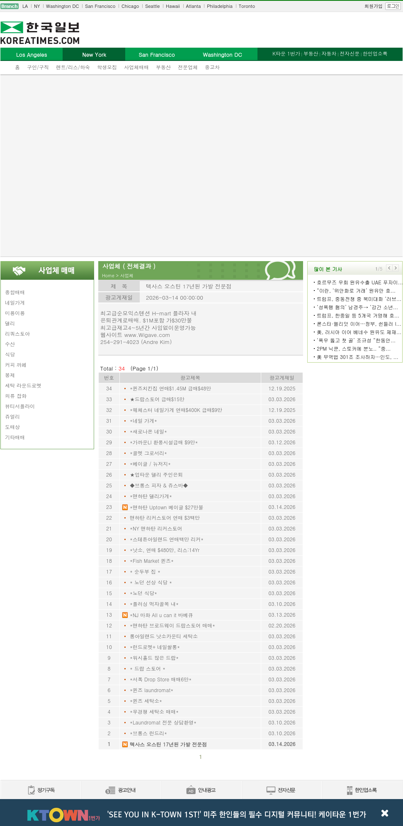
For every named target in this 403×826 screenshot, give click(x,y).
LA (25, 6)
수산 (10, 343)
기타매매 (15, 437)
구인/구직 (38, 66)
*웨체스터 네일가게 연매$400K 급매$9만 (176, 409)
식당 (10, 354)
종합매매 (15, 292)
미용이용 (15, 312)
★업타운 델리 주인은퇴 (156, 474)
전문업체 (188, 66)
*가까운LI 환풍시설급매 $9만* (164, 442)
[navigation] (201, 6)
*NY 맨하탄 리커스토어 (156, 528)
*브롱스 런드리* (148, 732)
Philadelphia (220, 6)
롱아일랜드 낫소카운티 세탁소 (164, 635)
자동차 (328, 53)
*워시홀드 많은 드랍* (154, 657)
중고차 (212, 66)
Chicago (130, 6)
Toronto (247, 6)
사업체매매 (136, 66)
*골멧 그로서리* (148, 452)
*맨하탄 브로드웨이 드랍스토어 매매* (172, 625)
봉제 (10, 374)
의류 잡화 (16, 395)
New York (94, 54)
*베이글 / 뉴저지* (150, 463)
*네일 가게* (143, 420)
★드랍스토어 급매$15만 (157, 398)
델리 (10, 323)
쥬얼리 (12, 416)
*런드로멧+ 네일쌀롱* (155, 646)
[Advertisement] (91, 166)
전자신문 (349, 53)
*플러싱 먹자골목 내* (154, 603)
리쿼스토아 (17, 333)
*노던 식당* (143, 592)
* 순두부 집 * (145, 571)
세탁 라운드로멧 (23, 385)
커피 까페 (16, 364)
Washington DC (62, 6)
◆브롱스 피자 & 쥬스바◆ (159, 485)
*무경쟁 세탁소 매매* (154, 711)
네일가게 (15, 302)
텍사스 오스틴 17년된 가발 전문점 (168, 744)
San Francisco (100, 6)
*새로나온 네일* (148, 431)
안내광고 (201, 790)
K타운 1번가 (286, 53)
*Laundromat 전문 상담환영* (163, 722)
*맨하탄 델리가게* (151, 495)
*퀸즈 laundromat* (151, 689)
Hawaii (173, 6)
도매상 (12, 426)
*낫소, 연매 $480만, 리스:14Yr (164, 549)
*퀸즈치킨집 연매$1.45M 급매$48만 (170, 388)
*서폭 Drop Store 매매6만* (161, 679)
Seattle (152, 6)
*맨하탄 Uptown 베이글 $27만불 (166, 507)
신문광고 (120, 790)
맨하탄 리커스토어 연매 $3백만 (165, 517)
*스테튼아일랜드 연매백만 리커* (167, 539)
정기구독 (40, 790)
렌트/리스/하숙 (73, 66)
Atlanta (193, 6)
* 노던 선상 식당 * (151, 582)
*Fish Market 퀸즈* (152, 560)
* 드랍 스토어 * (147, 668)
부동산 (163, 66)
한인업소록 (375, 53)
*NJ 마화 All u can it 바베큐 (161, 614)
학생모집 (107, 66)
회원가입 (373, 6)
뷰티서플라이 (20, 405)
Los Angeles (31, 54)
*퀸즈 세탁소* (146, 700)
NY (37, 6)
